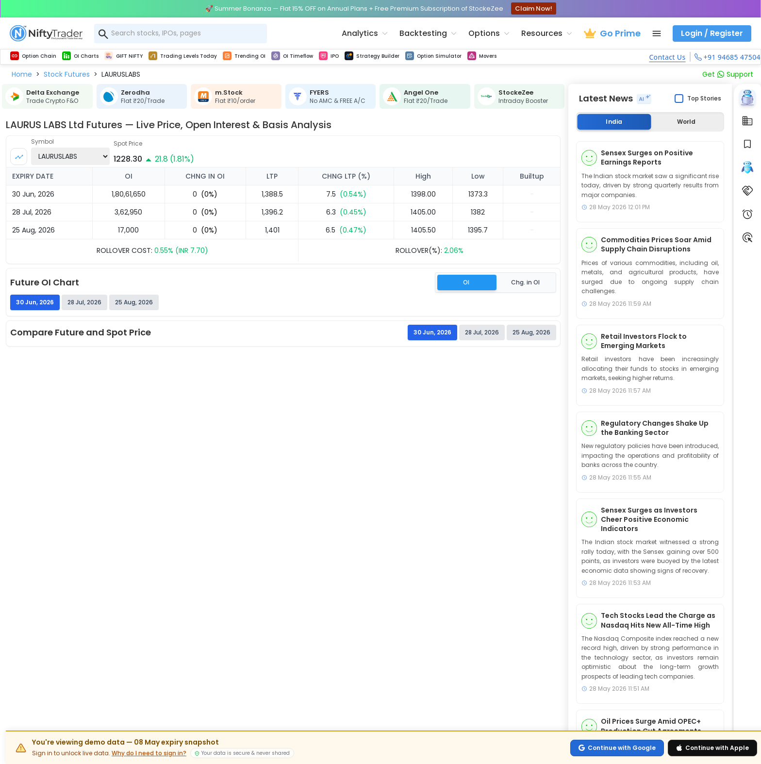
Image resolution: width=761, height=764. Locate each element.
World (686, 121)
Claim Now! (533, 8)
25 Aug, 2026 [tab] (134, 302)
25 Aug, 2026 (531, 332)
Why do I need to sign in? (149, 753)
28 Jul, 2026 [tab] (84, 302)
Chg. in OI (525, 282)
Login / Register (712, 33)
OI (466, 282)
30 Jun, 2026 (432, 332)
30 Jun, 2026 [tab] (35, 302)
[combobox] (180, 33)
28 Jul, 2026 (482, 332)
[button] (22, 74)
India (614, 121)
